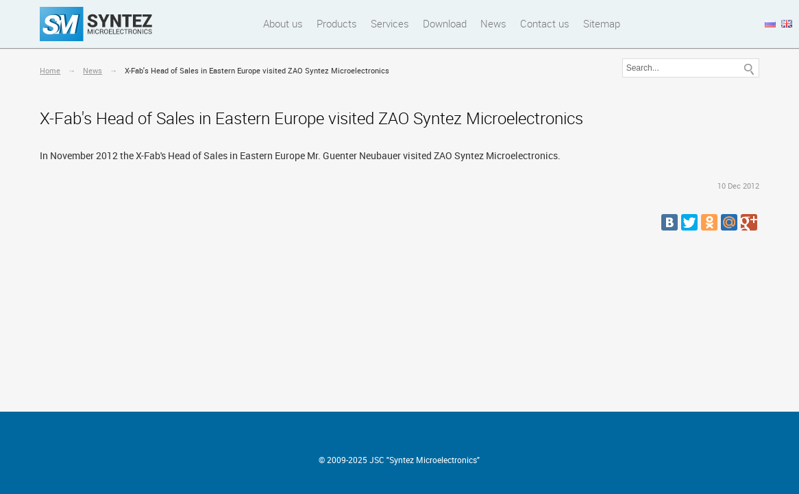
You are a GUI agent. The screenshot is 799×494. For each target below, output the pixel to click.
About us (283, 23)
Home (50, 70)
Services (390, 23)
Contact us (544, 23)
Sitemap (601, 23)
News (493, 23)
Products (337, 23)
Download (445, 23)
